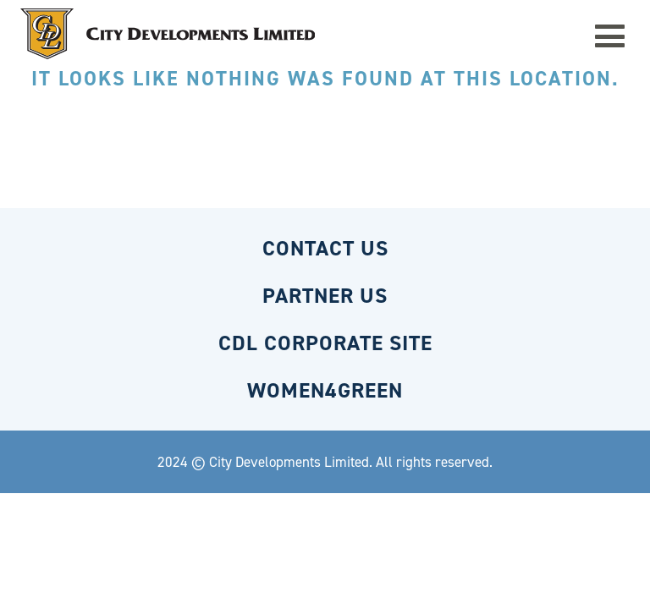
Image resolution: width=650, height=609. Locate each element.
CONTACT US (325, 248)
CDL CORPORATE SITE (325, 343)
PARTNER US (325, 296)
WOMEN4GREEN (325, 390)
